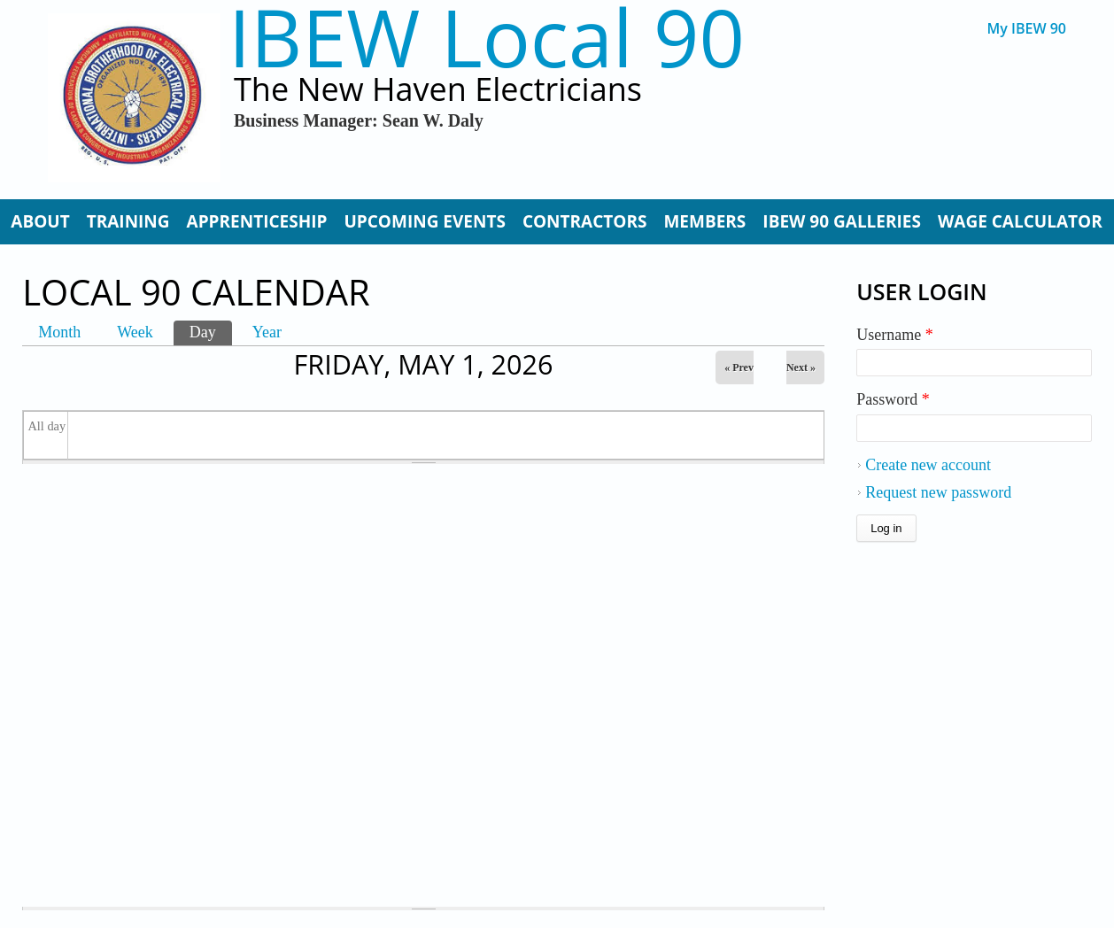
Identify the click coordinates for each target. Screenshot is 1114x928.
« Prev (739, 367)
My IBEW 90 (1026, 28)
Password (893, 399)
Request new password (938, 492)
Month (59, 332)
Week (135, 332)
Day (211, 331)
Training (128, 221)
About (40, 221)
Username (894, 335)
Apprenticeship (257, 221)
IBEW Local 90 (486, 37)
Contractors (584, 221)
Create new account (928, 465)
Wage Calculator (1020, 221)
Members (704, 221)
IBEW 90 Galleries (841, 221)
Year (267, 332)
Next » (801, 367)
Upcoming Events (424, 221)
